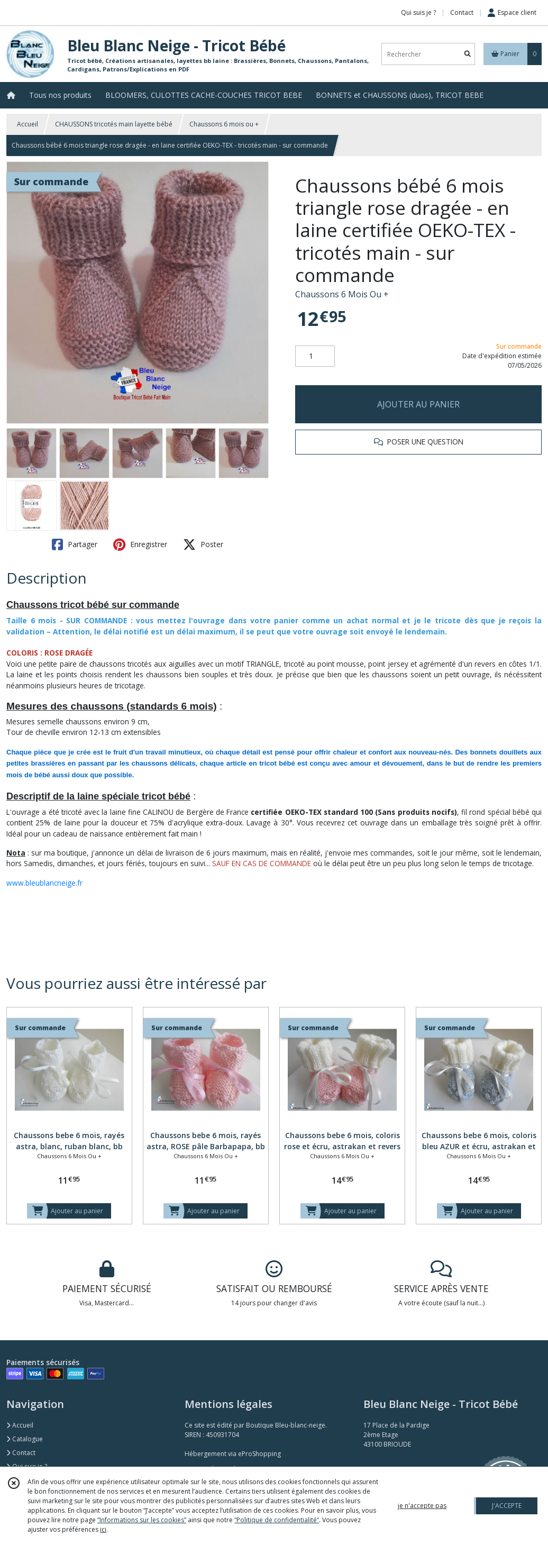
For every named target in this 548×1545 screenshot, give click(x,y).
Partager (74, 544)
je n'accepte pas (422, 1505)
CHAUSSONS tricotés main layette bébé (113, 124)
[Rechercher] (467, 54)
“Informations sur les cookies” (141, 1519)
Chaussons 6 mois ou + (224, 124)
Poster (203, 544)
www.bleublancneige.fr (44, 883)
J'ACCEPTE (507, 1505)
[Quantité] (315, 356)
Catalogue (24, 1438)
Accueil (27, 124)
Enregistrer (140, 544)
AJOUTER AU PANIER (418, 404)
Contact (461, 12)
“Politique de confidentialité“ (276, 1519)
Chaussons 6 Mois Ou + (342, 294)
